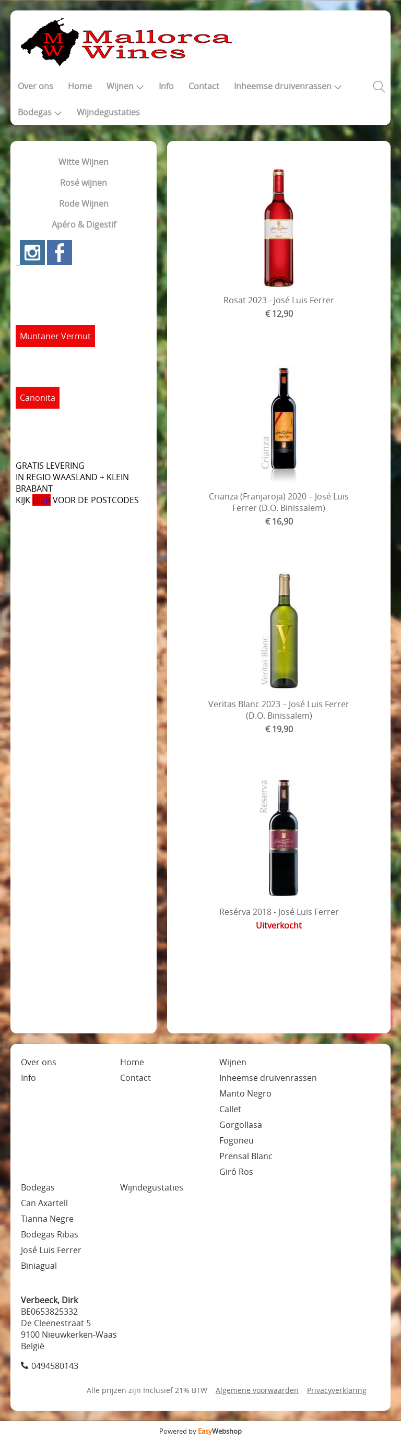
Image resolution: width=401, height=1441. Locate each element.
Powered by (200, 1431)
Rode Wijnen (84, 203)
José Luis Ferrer (51, 1250)
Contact (203, 86)
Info (166, 86)
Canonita (37, 397)
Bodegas (40, 112)
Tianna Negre (47, 1218)
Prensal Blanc (246, 1156)
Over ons (35, 86)
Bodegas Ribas (49, 1234)
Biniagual (39, 1265)
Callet (230, 1109)
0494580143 (54, 1366)
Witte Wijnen (83, 162)
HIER (41, 500)
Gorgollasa (240, 1124)
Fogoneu (236, 1140)
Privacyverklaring (337, 1390)
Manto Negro (245, 1093)
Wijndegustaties (108, 112)
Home (80, 86)
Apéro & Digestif (84, 224)
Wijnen (125, 86)
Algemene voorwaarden (257, 1390)
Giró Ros (236, 1171)
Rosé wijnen (83, 182)
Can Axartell (44, 1203)
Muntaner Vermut (55, 336)
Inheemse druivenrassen (288, 86)
